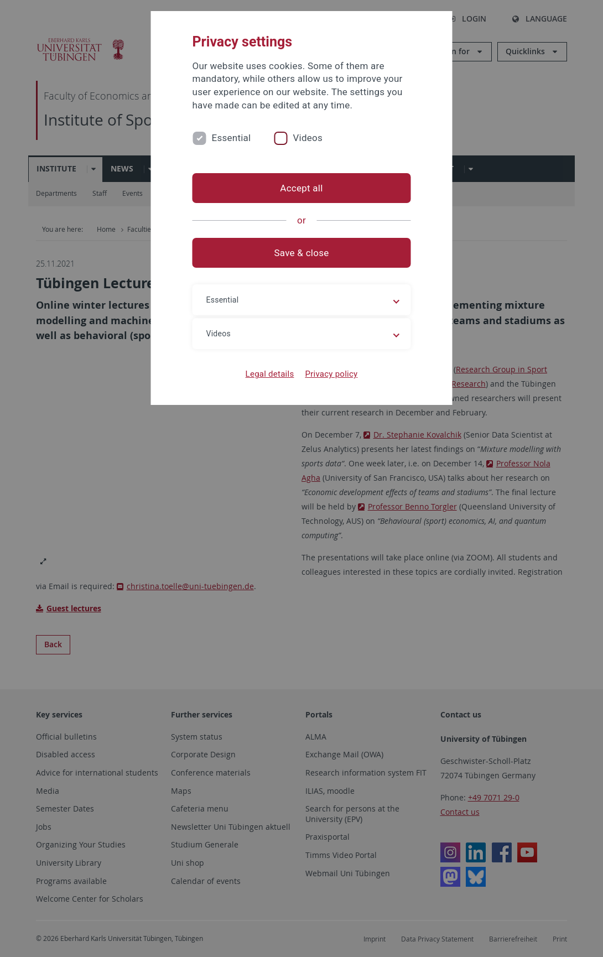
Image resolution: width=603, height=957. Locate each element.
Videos (308, 137)
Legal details (270, 374)
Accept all (301, 188)
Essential (231, 137)
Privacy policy (331, 374)
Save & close (301, 252)
